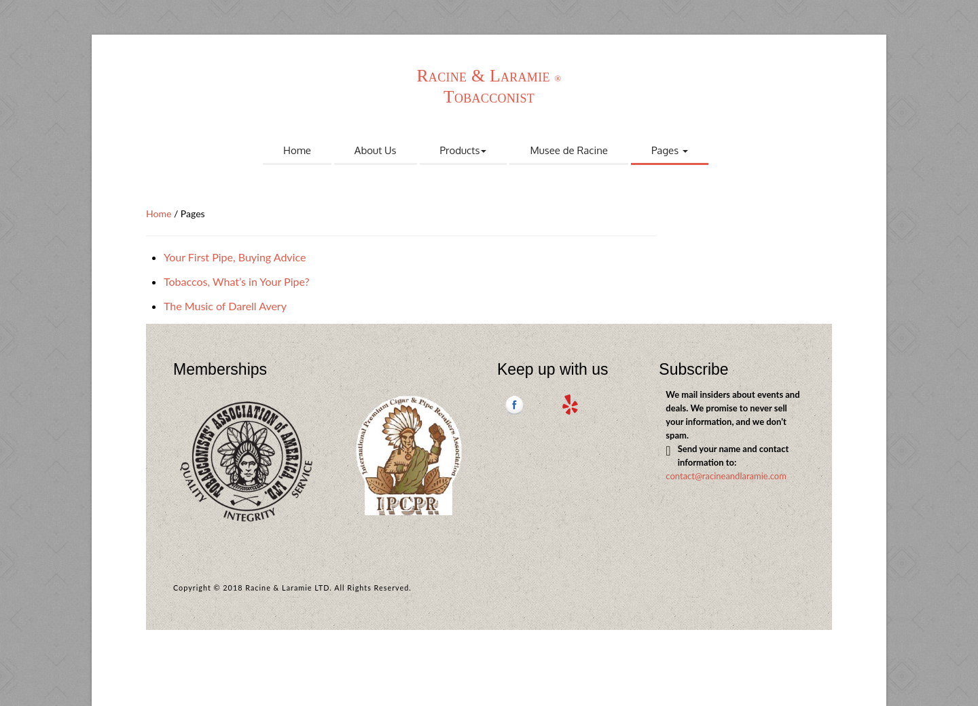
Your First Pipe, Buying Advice (235, 256)
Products (463, 150)
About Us (376, 150)
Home (297, 150)
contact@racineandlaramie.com (726, 475)
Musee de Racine (569, 150)
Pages (669, 150)
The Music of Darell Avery (225, 305)
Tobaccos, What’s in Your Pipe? (237, 281)
